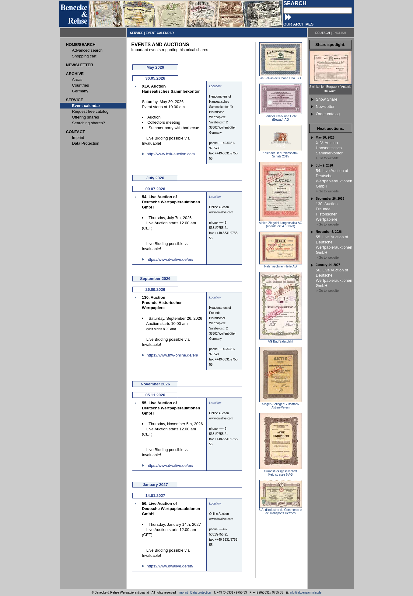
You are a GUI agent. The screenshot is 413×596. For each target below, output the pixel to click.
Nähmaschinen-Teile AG (280, 265)
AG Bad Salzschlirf (280, 340)
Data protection (200, 592)
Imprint (183, 592)
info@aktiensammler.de (305, 592)
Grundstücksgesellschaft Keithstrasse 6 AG (280, 471)
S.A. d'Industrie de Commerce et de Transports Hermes (281, 510)
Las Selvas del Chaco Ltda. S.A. (280, 77)
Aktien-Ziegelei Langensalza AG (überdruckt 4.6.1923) (280, 223)
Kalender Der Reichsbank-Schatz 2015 (280, 153)
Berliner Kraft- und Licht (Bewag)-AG (280, 116)
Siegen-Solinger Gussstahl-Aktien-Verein (280, 404)
